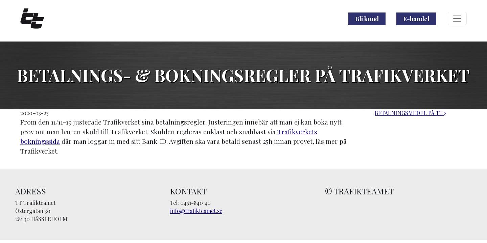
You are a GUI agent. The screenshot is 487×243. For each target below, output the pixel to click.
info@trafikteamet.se (196, 210)
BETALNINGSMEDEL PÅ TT (410, 112)
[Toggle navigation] (457, 18)
